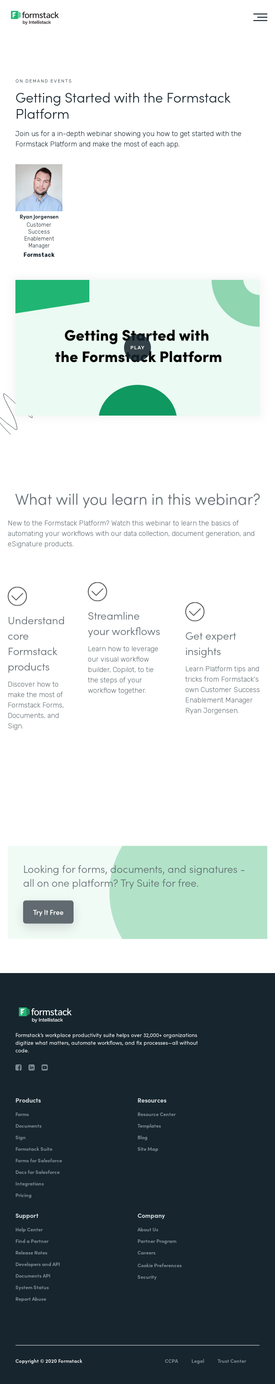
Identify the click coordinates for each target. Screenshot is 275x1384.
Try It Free (48, 923)
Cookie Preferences (160, 1265)
